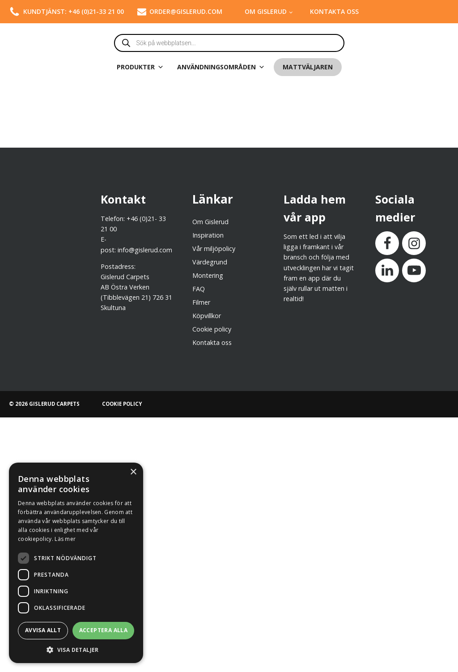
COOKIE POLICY (122, 403)
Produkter (140, 67)
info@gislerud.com (145, 250)
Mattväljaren (308, 67)
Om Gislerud (266, 11)
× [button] (133, 472)
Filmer (201, 302)
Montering (207, 275)
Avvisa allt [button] (43, 630)
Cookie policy (211, 329)
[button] (76, 649)
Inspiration (208, 235)
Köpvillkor (206, 315)
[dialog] (76, 563)
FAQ (198, 289)
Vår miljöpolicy (213, 248)
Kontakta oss (334, 11)
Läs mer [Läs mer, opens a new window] (65, 539)
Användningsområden (221, 67)
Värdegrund (209, 262)
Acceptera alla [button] (103, 630)
